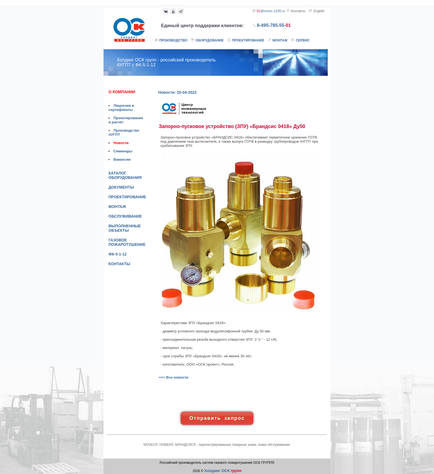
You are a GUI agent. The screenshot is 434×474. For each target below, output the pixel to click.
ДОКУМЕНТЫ (121, 187)
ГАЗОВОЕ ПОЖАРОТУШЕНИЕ (127, 242)
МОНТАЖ (117, 206)
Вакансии (121, 159)
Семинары (122, 151)
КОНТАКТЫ (119, 264)
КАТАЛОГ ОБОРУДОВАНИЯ (125, 175)
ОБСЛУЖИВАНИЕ (125, 216)
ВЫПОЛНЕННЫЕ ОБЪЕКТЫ (124, 228)
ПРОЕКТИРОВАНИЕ (127, 197)
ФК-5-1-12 (117, 254)
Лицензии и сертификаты (121, 107)
